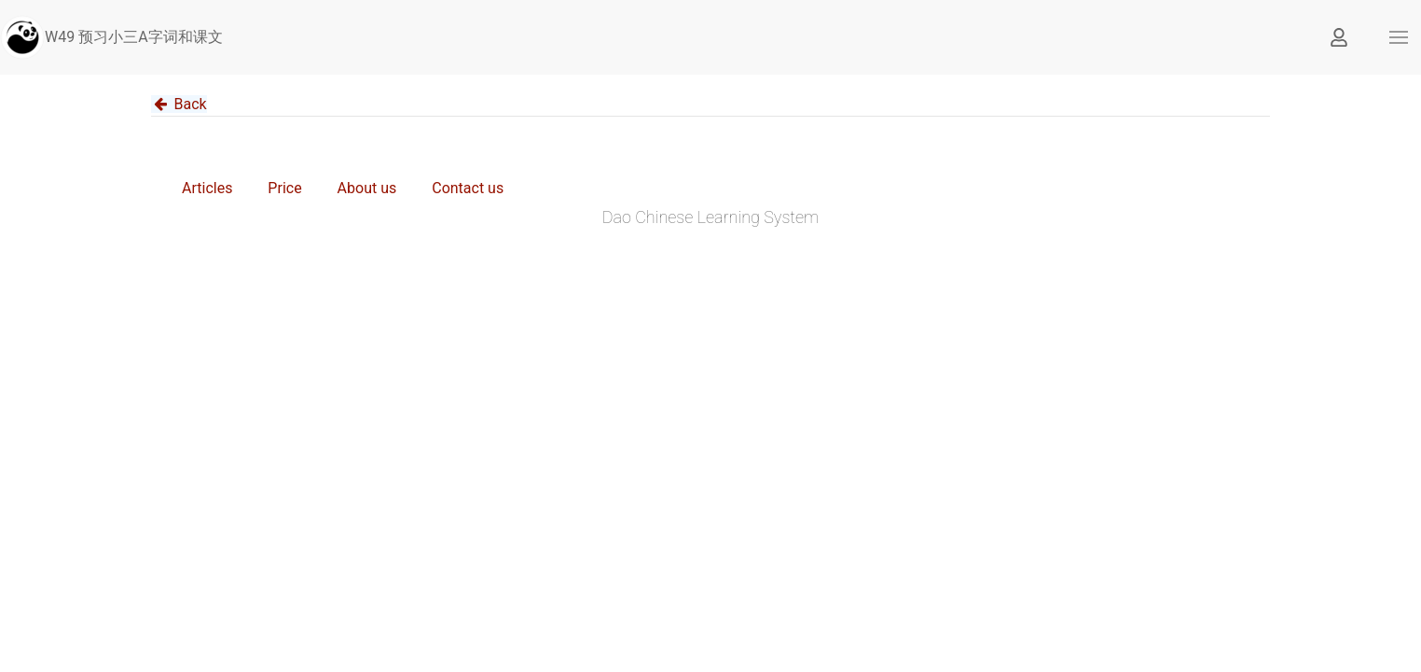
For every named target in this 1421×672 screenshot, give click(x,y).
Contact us (468, 188)
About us (367, 188)
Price (284, 188)
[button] (1398, 37)
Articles (207, 188)
